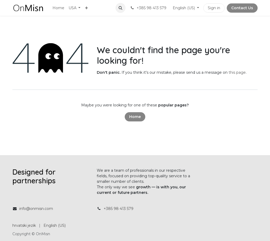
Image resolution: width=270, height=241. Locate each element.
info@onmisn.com (36, 208)
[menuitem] (58, 8)
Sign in (214, 8)
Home (135, 116)
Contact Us (242, 8)
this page (237, 72)
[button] (120, 8)
